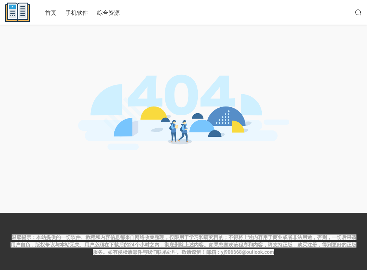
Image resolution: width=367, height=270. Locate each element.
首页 (50, 12)
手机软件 (76, 12)
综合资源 (108, 12)
